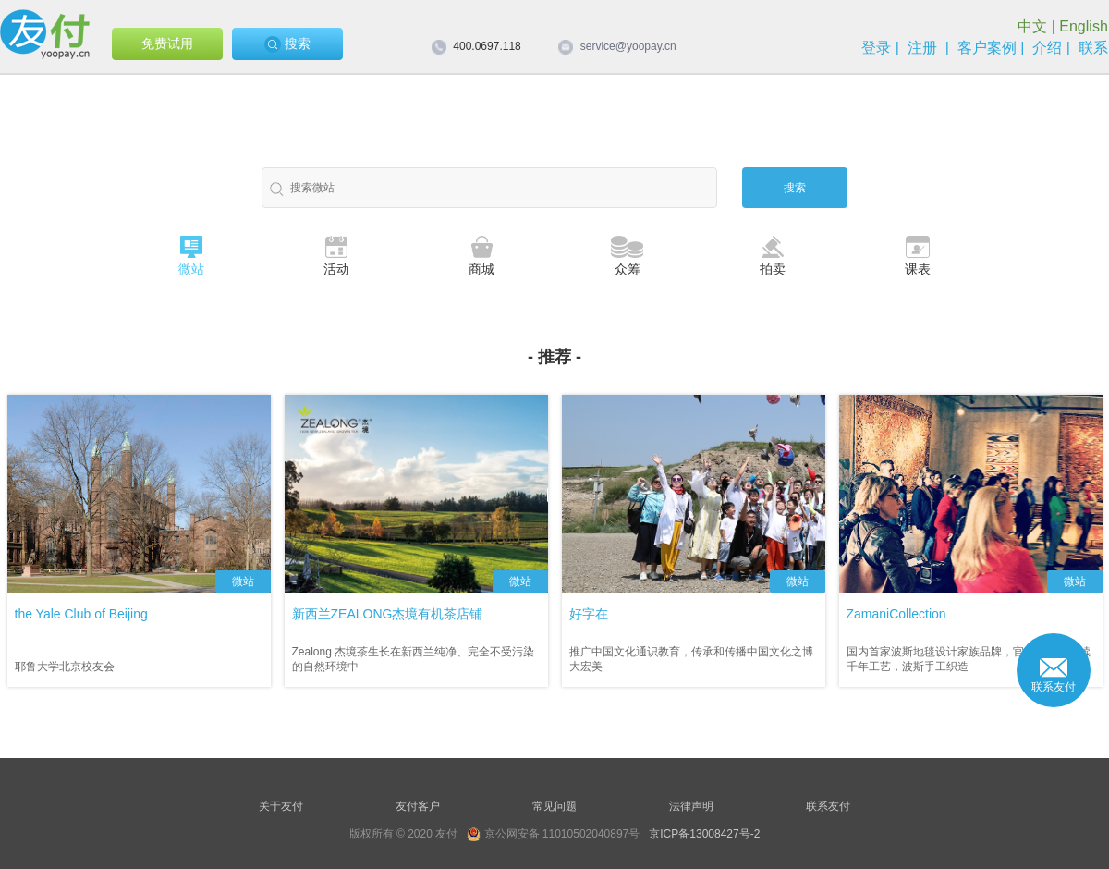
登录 (876, 47)
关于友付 (281, 806)
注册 (922, 47)
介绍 (1047, 47)
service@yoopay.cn (628, 46)
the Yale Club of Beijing (81, 613)
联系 (1093, 47)
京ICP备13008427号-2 (704, 833)
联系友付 (828, 806)
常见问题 (554, 806)
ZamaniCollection (896, 613)
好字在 (588, 613)
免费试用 (167, 43)
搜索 (287, 44)
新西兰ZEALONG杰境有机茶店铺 (387, 613)
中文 (1032, 26)
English (1083, 26)
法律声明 (691, 806)
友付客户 (418, 806)
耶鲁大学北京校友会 (65, 666)
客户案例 (987, 47)
